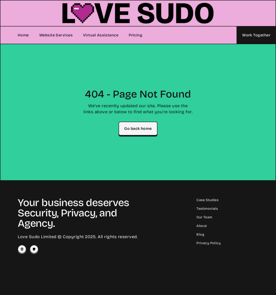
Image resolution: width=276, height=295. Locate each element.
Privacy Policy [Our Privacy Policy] (208, 243)
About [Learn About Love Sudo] (201, 226)
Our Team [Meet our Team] (204, 217)
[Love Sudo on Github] (34, 249)
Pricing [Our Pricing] (135, 35)
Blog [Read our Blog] (200, 234)
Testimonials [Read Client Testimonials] (207, 208)
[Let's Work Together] (256, 35)
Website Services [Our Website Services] (56, 35)
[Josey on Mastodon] (22, 249)
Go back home (138, 128)
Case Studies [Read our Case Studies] (207, 200)
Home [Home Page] (23, 35)
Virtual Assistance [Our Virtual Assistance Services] (100, 35)
